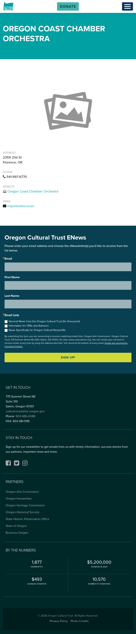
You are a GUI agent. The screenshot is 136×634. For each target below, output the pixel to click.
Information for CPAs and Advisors (29, 326)
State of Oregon (16, 526)
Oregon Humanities (18, 498)
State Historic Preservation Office (27, 519)
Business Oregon (17, 532)
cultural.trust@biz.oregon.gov (25, 411)
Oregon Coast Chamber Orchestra (32, 191)
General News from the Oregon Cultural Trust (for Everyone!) (44, 321)
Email (8, 258)
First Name (12, 277)
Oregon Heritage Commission (25, 505)
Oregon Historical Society (22, 512)
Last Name (12, 295)
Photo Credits (79, 621)
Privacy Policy (59, 621)
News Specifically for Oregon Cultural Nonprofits (37, 330)
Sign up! (68, 357)
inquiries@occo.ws (20, 205)
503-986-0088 (25, 416)
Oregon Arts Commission (22, 491)
